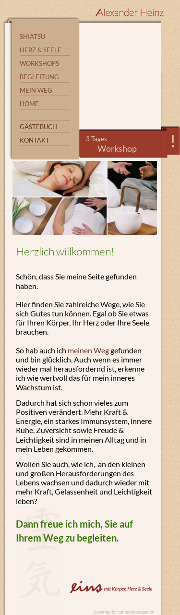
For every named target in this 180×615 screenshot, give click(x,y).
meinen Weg (88, 350)
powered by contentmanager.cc (124, 612)
